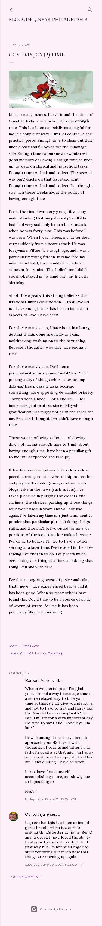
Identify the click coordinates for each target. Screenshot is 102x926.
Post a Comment (24, 877)
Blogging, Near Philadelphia (48, 19)
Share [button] (13, 646)
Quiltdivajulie (37, 814)
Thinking (55, 653)
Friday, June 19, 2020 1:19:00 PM (50, 799)
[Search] (90, 8)
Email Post (30, 646)
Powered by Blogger (51, 909)
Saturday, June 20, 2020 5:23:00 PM (54, 864)
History (40, 653)
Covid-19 (26, 653)
